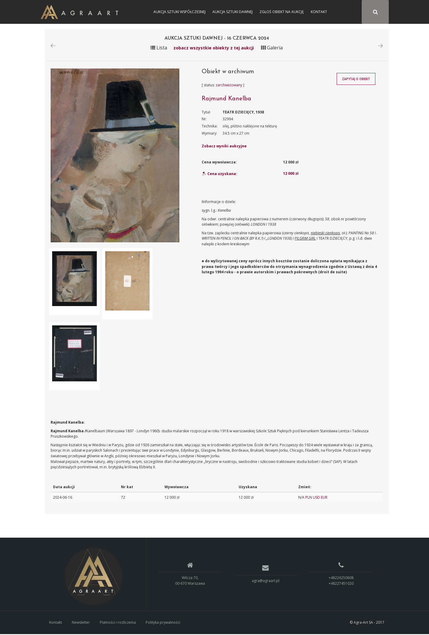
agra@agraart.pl (265, 581)
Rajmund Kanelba (226, 99)
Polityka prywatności (163, 622)
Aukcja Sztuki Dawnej (232, 11)
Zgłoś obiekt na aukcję (281, 11)
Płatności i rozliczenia (118, 622)
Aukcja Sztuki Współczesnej (179, 11)
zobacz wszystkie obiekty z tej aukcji (213, 48)
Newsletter (81, 622)
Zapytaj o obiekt (356, 80)
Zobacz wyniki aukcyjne (224, 146)
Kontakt (319, 11)
